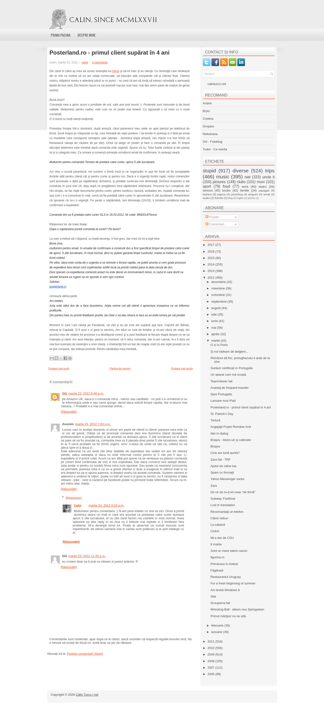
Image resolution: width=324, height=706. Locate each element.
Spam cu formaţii (222, 472)
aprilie (215, 334)
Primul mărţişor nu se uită (228, 616)
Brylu (206, 111)
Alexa (115, 71)
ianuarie (217, 632)
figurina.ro (217, 557)
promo (251, 198)
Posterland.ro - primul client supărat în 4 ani (110, 53)
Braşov (215, 446)
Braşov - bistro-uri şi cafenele (230, 440)
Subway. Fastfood (222, 498)
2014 (212, 264)
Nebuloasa (210, 134)
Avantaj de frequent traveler (229, 388)
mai (214, 327)
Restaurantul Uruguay (225, 577)
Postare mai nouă (59, 368)
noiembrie (218, 288)
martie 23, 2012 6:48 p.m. (86, 393)
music (222, 176)
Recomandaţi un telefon (226, 512)
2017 (212, 245)
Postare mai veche (182, 368)
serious (208, 190)
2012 (212, 277)
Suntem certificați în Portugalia (231, 368)
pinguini (253, 194)
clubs (241, 182)
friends (219, 197)
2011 (212, 641)
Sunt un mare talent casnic (228, 551)
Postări (212, 217)
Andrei (207, 103)
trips (269, 170)
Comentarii (214, 224)
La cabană (217, 524)
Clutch (214, 531)
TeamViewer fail (221, 381)
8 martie (216, 544)
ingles (240, 198)
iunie (215, 321)
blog (230, 198)
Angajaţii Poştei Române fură (230, 427)
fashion (207, 194)
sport (207, 186)
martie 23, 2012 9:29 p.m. (106, 505)
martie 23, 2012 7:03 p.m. (93, 424)
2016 (212, 251)
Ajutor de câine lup (223, 466)
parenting (237, 194)
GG (64, 393)
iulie (214, 314)
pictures (219, 182)
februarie (217, 625)
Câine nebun (219, 518)
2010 (212, 648)
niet (247, 177)
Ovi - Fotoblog (212, 141)
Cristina (208, 118)
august (216, 308)
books (226, 190)
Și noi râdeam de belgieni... (229, 351)
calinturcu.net (217, 84)
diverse (241, 170)
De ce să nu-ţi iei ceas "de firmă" (233, 492)
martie (216, 340)
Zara (213, 485)
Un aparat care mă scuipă (228, 374)
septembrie (219, 301)
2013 (212, 271)
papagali (264, 190)
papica (221, 194)
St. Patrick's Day (221, 414)
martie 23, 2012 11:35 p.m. (87, 556)
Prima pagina (60, 35)
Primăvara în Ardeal (224, 564)
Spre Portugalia (221, 394)
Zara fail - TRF (220, 459)
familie (244, 190)
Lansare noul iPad (223, 400)
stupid (209, 170)
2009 (212, 654)
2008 (212, 661)
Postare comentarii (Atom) (85, 653)
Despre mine (87, 35)
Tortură (215, 420)
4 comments (100, 62)
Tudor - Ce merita (215, 149)
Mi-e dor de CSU (222, 538)
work (85, 62)
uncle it (268, 177)
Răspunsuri (73, 497)
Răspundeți (69, 411)
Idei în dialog (219, 433)
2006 (212, 674)
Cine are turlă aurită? (224, 453)
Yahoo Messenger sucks (227, 479)
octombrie (218, 295)
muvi (261, 182)
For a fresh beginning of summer (233, 583)
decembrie (219, 282)
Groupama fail (220, 603)
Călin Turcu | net (87, 694)
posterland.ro (58, 286)
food (226, 186)
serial (266, 194)
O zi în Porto (219, 345)
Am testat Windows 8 (225, 590)
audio (206, 197)
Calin (78, 505)
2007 (212, 667)
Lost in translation (222, 505)
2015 (212, 258)
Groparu (208, 126)
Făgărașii (216, 570)
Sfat (213, 596)
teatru (263, 186)
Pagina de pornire (120, 368)
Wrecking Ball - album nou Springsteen (237, 609)
